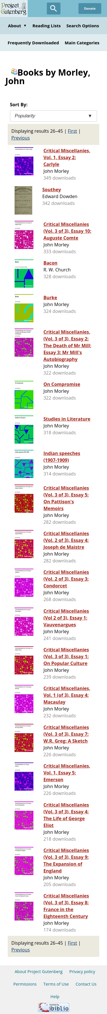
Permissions (25, 984)
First (72, 131)
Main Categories (82, 42)
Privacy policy (82, 971)
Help (55, 996)
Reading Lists (47, 25)
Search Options (82, 25)
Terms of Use (56, 984)
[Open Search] (53, 8)
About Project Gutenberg (38, 971)
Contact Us (86, 984)
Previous (20, 138)
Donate (90, 8)
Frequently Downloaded (33, 42)
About (17, 25)
